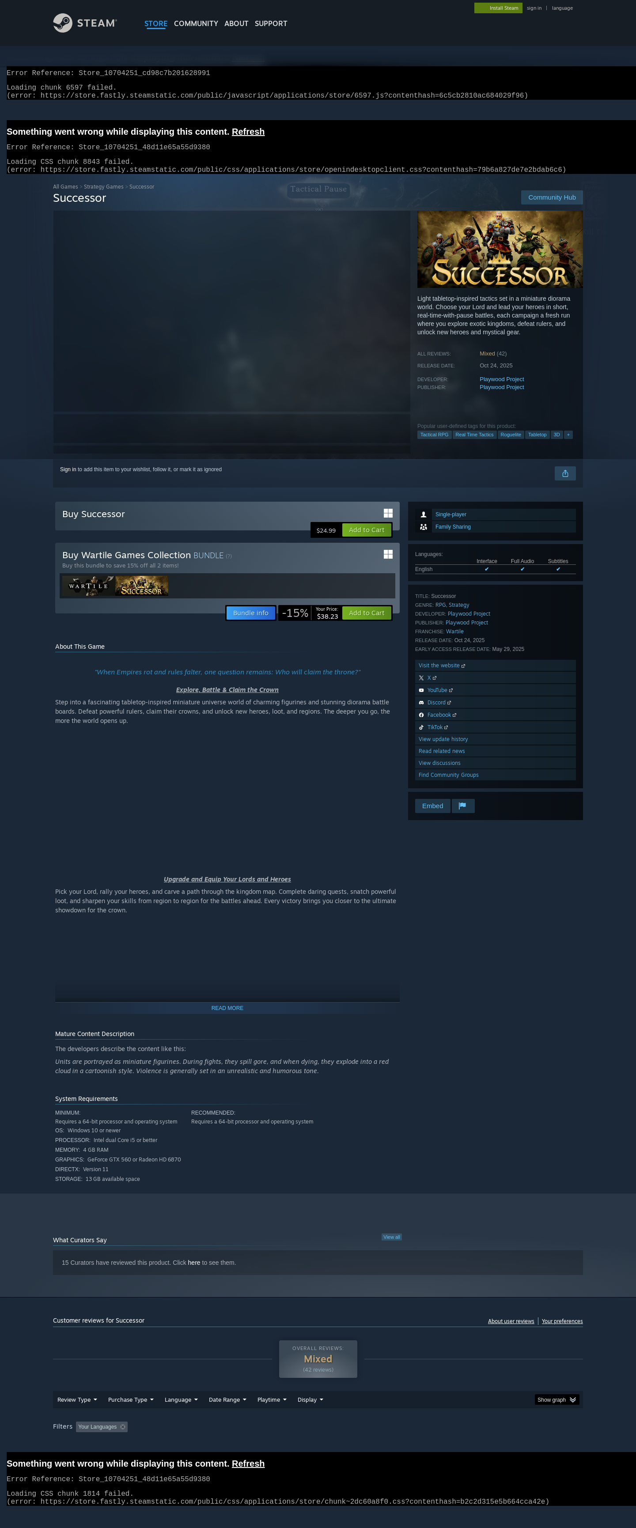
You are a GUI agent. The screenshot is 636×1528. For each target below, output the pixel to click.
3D (557, 445)
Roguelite (511, 445)
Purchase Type (127, 1416)
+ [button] (568, 445)
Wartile (455, 642)
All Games (65, 197)
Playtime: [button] (255, 1444)
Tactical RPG (434, 445)
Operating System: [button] (392, 1444)
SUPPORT (271, 23)
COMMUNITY (196, 23)
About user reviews (511, 1331)
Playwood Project (502, 389)
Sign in (68, 480)
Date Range (224, 1416)
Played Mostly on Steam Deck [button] (318, 1444)
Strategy (459, 615)
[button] (367, 540)
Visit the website (443, 676)
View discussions (440, 773)
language (562, 8)
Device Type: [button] (506, 1444)
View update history (443, 749)
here (194, 1273)
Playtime (268, 1416)
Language (178, 1416)
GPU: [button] (467, 1444)
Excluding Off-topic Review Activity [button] (186, 1444)
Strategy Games (104, 197)
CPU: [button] (438, 1444)
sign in (534, 8)
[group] (318, 1444)
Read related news (442, 761)
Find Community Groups (449, 785)
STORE (156, 23)
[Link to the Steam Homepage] (92, 30)
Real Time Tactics (475, 445)
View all (391, 1247)
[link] (310, 623)
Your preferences (562, 1331)
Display (307, 1416)
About (236, 23)
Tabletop (537, 445)
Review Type (74, 1416)
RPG (440, 615)
